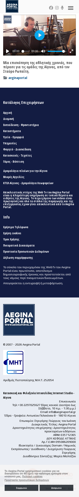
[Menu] (70, 8)
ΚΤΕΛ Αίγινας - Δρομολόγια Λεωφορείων (28, 183)
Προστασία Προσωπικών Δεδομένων (26, 251)
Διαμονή (8, 118)
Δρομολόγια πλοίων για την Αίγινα (25, 170)
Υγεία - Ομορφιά (13, 137)
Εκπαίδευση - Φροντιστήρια (21, 124)
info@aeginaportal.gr (62, 412)
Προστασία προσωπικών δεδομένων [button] (27, 480)
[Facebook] (51, 8)
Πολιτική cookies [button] (32, 476)
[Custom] (62, 8)
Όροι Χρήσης (11, 239)
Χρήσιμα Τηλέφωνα (15, 227)
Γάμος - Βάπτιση (13, 161)
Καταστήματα (12, 131)
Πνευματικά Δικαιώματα (19, 245)
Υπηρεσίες (10, 143)
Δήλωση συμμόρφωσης (18, 257)
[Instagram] (57, 8)
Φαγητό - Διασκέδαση (17, 149)
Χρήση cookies (12, 233)
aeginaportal (17, 77)
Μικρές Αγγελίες (13, 176)
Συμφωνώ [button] (21, 488)
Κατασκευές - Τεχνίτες (17, 155)
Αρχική (7, 112)
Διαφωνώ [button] (56, 488)
